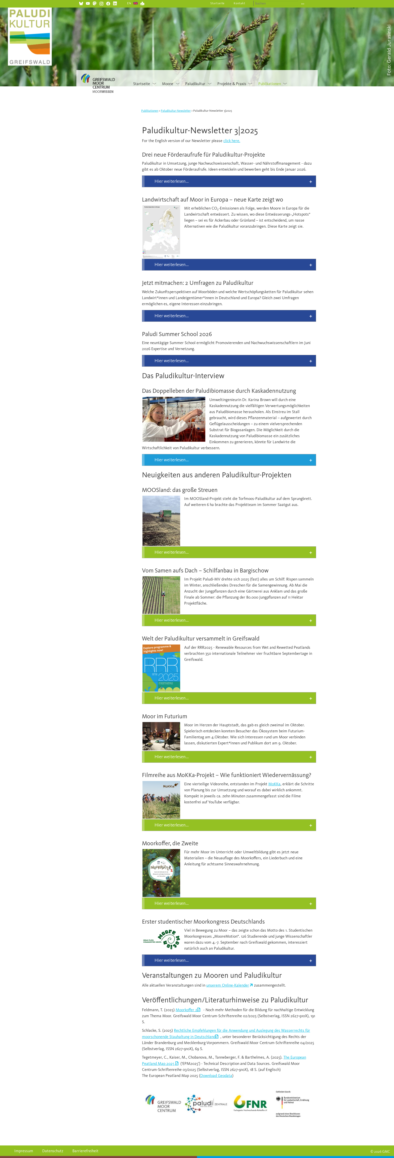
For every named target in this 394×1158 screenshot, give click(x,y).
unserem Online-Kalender (227, 985)
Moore (167, 83)
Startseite (217, 3)
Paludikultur (195, 83)
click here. (231, 140)
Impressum (23, 1150)
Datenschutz (52, 1150)
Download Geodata (216, 1075)
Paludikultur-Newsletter (176, 110)
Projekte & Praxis (231, 83)
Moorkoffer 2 (186, 1009)
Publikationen (269, 83)
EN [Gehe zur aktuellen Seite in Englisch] (129, 3)
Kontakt (239, 3)
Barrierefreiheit (85, 1150)
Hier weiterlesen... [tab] (172, 181)
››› (302, 4)
